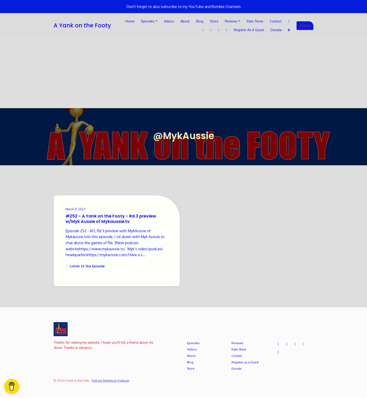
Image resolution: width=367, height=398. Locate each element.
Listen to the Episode (85, 266)
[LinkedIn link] (211, 30)
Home (130, 21)
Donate (276, 30)
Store (214, 21)
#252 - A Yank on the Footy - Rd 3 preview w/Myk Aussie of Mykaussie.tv (111, 218)
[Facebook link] (203, 30)
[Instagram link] (219, 30)
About (185, 21)
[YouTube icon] (278, 352)
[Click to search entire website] (289, 30)
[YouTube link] (227, 30)
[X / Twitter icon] (278, 344)
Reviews (231, 21)
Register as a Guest (249, 30)
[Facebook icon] (286, 344)
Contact (276, 21)
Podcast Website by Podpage (110, 380)
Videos (169, 21)
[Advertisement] (183, 73)
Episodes (147, 21)
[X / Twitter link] (289, 21)
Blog (199, 21)
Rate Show (255, 21)
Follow (305, 26)
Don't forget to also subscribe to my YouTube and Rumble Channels (183, 6)
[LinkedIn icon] (295, 344)
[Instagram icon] (303, 344)
